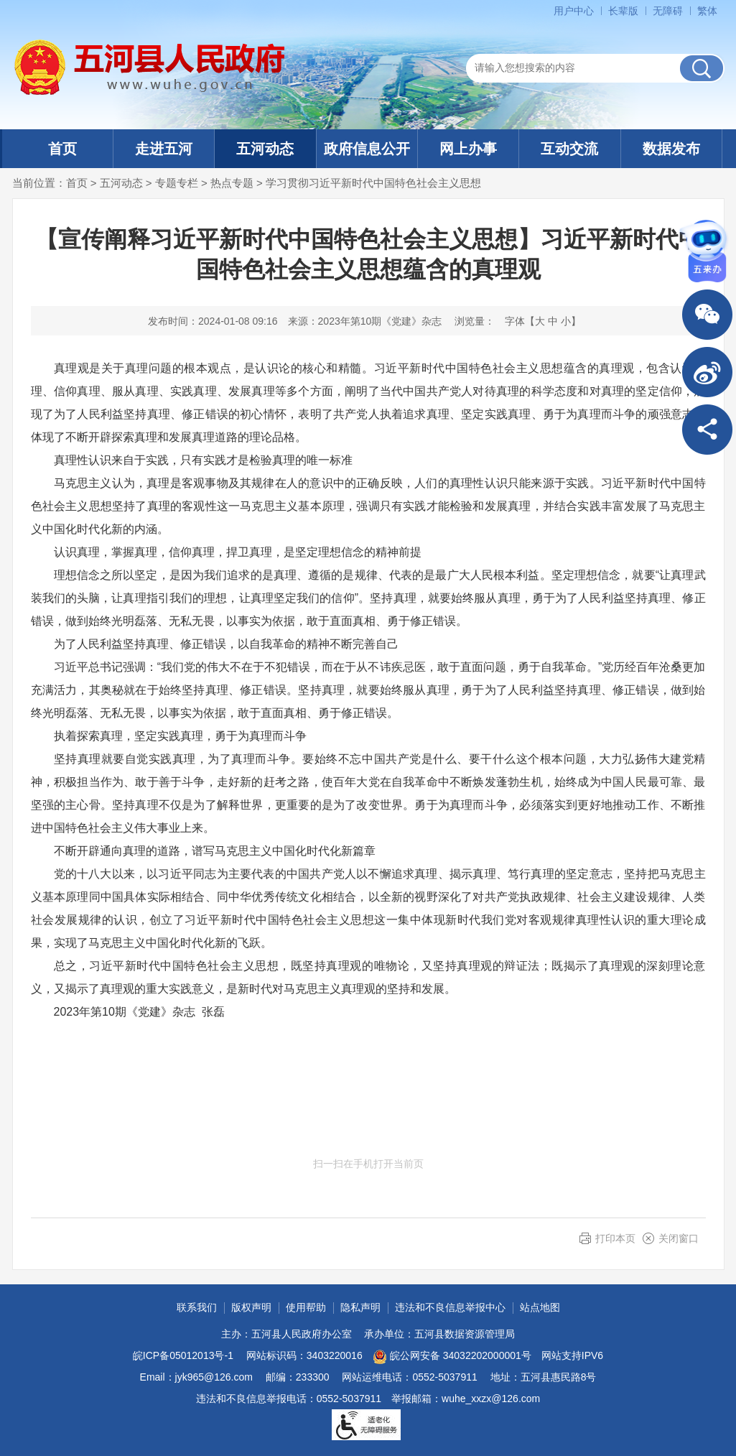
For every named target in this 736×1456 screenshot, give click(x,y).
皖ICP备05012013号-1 (183, 1355)
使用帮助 (306, 1307)
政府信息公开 (367, 149)
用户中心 (574, 11)
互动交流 (569, 149)
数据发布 (671, 149)
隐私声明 (360, 1307)
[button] (623, 11)
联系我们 (197, 1307)
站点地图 (540, 1307)
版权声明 (251, 1307)
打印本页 (615, 1238)
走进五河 (163, 149)
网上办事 (468, 149)
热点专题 (231, 183)
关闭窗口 (678, 1238)
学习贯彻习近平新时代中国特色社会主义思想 (373, 183)
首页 (62, 149)
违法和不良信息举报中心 (450, 1307)
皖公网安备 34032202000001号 (452, 1357)
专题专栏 (176, 183)
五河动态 (265, 149)
